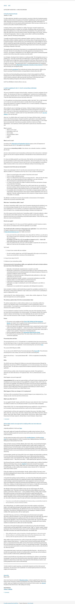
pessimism (15, 69)
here (42, 344)
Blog (5, 5)
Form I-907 (37, 350)
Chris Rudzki (30, 603)
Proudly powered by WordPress (11, 603)
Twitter (6, 589)
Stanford (24, 463)
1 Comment (6, 419)
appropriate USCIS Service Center (31, 332)
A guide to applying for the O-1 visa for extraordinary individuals (20, 88)
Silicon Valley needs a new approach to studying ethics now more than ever (22, 423)
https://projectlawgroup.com (12, 231)
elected (44, 583)
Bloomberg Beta (24, 580)
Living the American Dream (11, 13)
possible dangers (31, 437)
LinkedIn (10, 589)
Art (9, 5)
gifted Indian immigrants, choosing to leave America (29, 64)
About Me (6, 575)
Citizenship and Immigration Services (20, 143)
